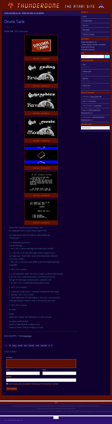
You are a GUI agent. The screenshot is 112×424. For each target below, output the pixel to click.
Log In (85, 16)
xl (51, 345)
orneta (37, 345)
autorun (14, 345)
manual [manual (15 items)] (36, 411)
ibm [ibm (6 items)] (67, 408)
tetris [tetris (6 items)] (17, 411)
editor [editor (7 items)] (14, 406)
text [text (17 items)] (60, 408)
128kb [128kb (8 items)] (77, 406)
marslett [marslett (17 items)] (51, 408)
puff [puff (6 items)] (70, 406)
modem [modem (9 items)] (41, 411)
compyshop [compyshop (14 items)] (25, 411)
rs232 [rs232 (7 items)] (15, 411)
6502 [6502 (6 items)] (49, 408)
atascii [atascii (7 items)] (44, 408)
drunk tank (31, 345)
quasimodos (44, 345)
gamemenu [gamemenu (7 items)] (74, 406)
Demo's (89, 44)
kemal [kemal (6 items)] (36, 406)
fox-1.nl (19, 420)
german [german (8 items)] (44, 411)
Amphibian (92, 101)
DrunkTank (27, 336)
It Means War (87, 71)
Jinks (84, 64)
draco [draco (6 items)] (104, 411)
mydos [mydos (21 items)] (40, 408)
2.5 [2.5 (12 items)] (28, 406)
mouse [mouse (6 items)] (62, 411)
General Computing (88, 49)
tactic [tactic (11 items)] (13, 411)
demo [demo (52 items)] (38, 406)
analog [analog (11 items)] (82, 406)
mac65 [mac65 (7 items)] (57, 406)
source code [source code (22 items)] (89, 406)
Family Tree (86, 85)
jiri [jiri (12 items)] (95, 411)
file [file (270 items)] (78, 411)
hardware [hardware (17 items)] (69, 408)
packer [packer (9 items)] (46, 408)
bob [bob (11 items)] (65, 408)
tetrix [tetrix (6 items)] (39, 411)
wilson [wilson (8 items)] (55, 406)
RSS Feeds (86, 30)
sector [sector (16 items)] (65, 411)
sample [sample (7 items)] (21, 411)
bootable (20, 345)
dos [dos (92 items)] (57, 408)
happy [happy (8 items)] (7, 411)
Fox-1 (84, 101)
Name (8, 370)
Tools (84, 44)
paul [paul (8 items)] (61, 406)
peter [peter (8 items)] (53, 411)
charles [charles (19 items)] (97, 411)
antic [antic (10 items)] (4, 411)
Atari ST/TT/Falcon (88, 47)
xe (49, 345)
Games (95, 44)
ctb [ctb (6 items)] (28, 411)
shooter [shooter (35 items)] (10, 411)
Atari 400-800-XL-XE (12, 13)
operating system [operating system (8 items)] (43, 406)
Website (8, 377)
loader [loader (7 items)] (33, 406)
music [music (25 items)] (55, 411)
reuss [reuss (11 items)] (47, 411)
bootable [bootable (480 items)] (58, 411)
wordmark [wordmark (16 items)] (50, 411)
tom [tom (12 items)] (71, 406)
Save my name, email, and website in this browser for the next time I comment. (33, 384)
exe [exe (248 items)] (60, 406)
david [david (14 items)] (80, 406)
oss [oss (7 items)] (42, 408)
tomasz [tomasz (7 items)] (54, 408)
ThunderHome (87, 21)
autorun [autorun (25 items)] (63, 408)
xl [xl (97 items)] (34, 406)
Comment (9, 357)
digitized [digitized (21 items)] (90, 411)
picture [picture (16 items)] (19, 406)
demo (25, 345)
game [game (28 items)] (63, 406)
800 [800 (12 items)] (34, 411)
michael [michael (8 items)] (80, 411)
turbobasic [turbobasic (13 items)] (67, 406)
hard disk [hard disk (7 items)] (85, 406)
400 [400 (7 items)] (30, 406)
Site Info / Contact (88, 34)
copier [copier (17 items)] (32, 411)
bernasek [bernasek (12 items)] (107, 411)
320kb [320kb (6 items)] (67, 411)
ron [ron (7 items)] (5, 411)
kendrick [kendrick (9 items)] (74, 411)
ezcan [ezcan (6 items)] (82, 411)
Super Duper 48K (96, 97)
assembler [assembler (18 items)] (96, 406)
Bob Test (85, 78)
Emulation (102, 44)
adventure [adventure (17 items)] (23, 406)
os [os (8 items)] (76, 411)
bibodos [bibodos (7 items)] (47, 406)
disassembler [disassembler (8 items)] (85, 411)
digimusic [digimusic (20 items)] (71, 411)
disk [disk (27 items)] (59, 408)
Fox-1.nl (85, 25)
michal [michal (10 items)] (30, 411)
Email (44, 370)
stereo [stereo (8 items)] (19, 411)
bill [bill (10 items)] (109, 411)
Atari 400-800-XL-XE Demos (33, 13)
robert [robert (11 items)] (27, 406)
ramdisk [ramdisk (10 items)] (16, 406)
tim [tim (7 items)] (31, 406)
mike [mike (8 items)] (93, 406)
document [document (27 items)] (101, 411)
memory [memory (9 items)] (93, 411)
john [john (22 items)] (50, 406)
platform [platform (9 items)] (52, 406)
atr (10, 345)
